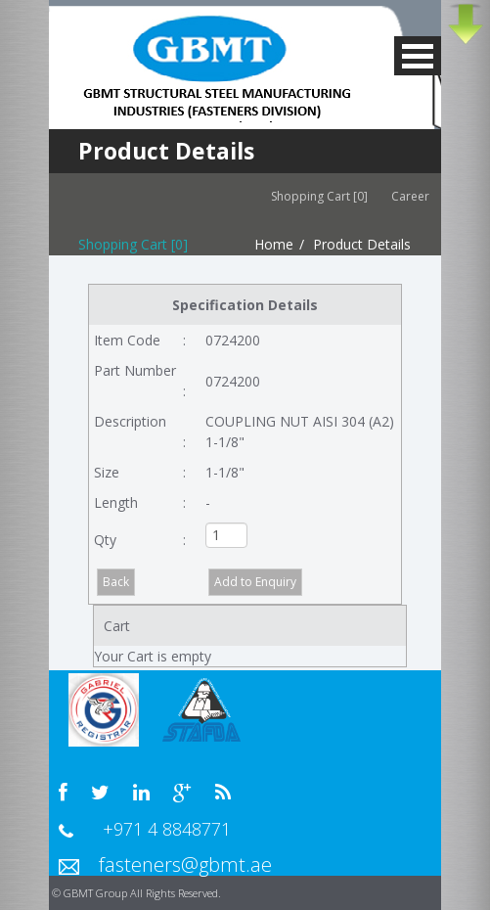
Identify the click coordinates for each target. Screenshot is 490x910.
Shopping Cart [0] (319, 196)
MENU (417, 55)
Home (273, 244)
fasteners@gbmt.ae (185, 864)
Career (416, 196)
